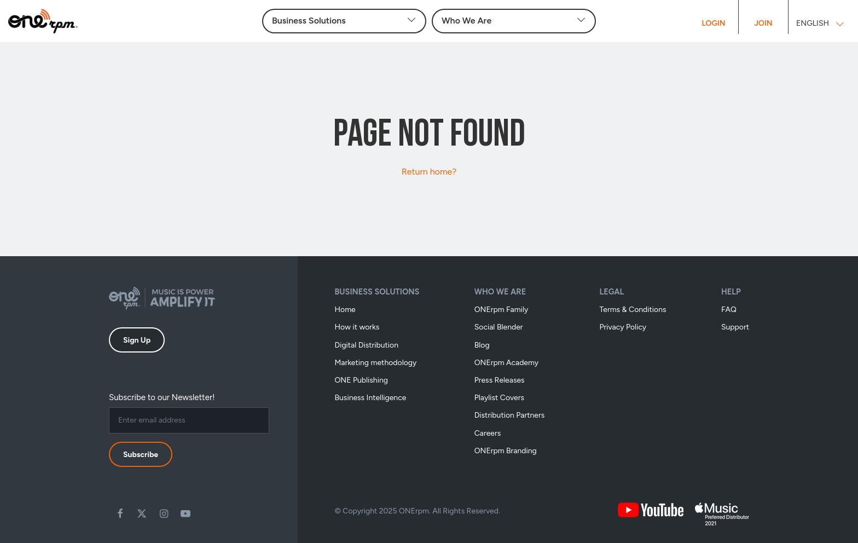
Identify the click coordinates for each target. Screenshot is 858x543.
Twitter (142, 513)
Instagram (163, 513)
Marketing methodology (376, 362)
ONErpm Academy (506, 362)
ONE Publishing (361, 380)
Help (731, 292)
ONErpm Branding (505, 450)
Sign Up (136, 340)
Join (763, 23)
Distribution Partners (509, 415)
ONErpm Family (501, 309)
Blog (482, 345)
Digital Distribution (366, 345)
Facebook (120, 513)
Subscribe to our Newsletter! (162, 397)
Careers (487, 433)
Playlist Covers (499, 397)
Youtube (185, 513)
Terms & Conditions (632, 309)
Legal (611, 292)
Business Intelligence (371, 397)
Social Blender (498, 327)
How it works (357, 327)
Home (345, 309)
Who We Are (500, 292)
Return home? (429, 171)
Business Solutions (377, 292)
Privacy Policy (622, 327)
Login (713, 23)
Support (735, 327)
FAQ (729, 309)
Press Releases (499, 380)
